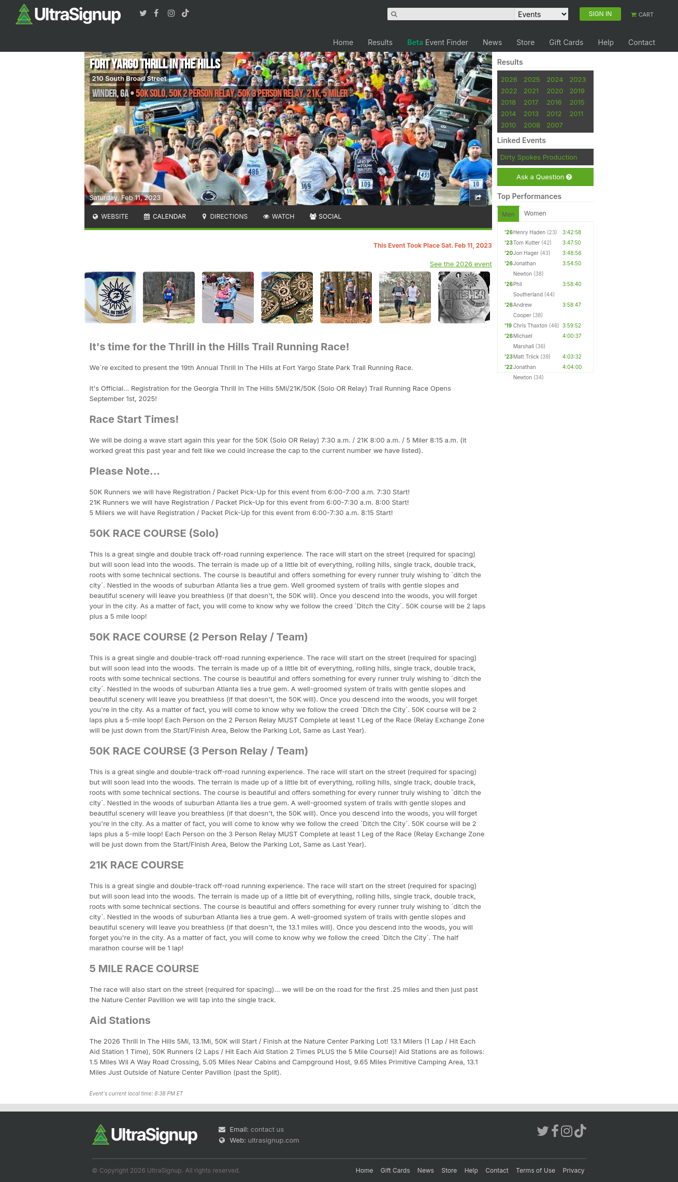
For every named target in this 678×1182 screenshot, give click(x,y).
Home (343, 42)
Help (606, 42)
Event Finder (437, 42)
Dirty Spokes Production (539, 157)
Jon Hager (526, 253)
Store (525, 42)
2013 (531, 113)
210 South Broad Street (129, 78)
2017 (531, 102)
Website (110, 216)
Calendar (164, 216)
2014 (508, 113)
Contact (641, 42)
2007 (554, 125)
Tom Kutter (526, 242)
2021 (531, 91)
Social (325, 216)
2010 (508, 125)
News (492, 42)
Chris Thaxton (530, 325)
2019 (576, 91)
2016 (553, 102)
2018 (508, 102)
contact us (267, 1129)
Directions (224, 216)
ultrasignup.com (273, 1140)
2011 (576, 113)
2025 (532, 79)
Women (535, 213)
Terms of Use (535, 1170)
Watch (278, 216)
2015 (576, 102)
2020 (554, 91)
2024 (554, 79)
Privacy (574, 1170)
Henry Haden (529, 232)
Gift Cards (566, 42)
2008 (532, 125)
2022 (509, 91)
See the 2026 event (461, 264)
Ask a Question (544, 177)
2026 (509, 79)
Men (508, 214)
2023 (577, 79)
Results (380, 42)
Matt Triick (526, 356)
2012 (553, 113)
